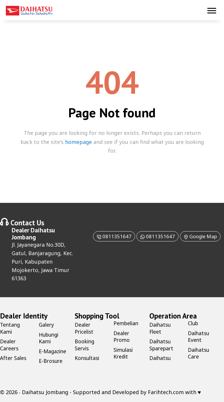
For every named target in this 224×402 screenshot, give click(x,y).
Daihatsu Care (199, 353)
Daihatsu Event (199, 336)
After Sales (14, 357)
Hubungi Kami (50, 337)
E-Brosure (51, 360)
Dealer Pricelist (85, 328)
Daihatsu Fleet (160, 328)
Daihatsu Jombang (33, 233)
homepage (78, 141)
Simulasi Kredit (123, 353)
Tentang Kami (10, 328)
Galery (47, 324)
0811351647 (119, 236)
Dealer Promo (121, 336)
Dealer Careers (9, 344)
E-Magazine (53, 350)
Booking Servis (85, 344)
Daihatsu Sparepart (162, 344)
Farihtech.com (166, 391)
